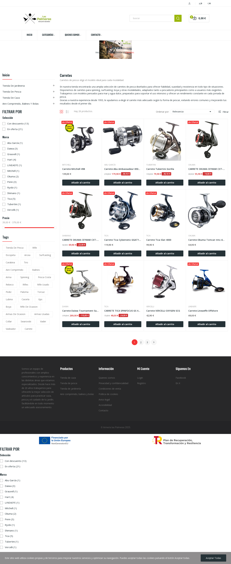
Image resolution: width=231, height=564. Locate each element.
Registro (141, 383)
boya (8, 306)
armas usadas (41, 314)
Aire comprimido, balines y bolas (20, 103)
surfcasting (45, 255)
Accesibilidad (105, 405)
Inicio (6, 75)
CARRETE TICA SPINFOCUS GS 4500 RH (122, 310)
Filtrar (225, 111)
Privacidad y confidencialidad (113, 383)
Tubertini (14, 204)
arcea (27, 255)
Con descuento (18, 123)
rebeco (10, 284)
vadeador (11, 328)
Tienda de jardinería (70, 388)
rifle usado (43, 284)
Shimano (13, 193)
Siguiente (153, 342)
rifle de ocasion (29, 306)
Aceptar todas (213, 558)
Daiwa (12, 148)
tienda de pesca (14, 247)
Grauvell (13, 154)
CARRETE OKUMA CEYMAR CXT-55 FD (206, 168)
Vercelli (13, 209)
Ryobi (12, 187)
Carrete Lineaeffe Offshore (203, 310)
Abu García (15, 142)
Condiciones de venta (110, 388)
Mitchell (13, 170)
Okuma (13, 176)
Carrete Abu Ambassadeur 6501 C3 (122, 168)
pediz (8, 291)
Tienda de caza (11, 97)
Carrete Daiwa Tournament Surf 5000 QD (80, 310)
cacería (25, 299)
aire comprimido (14, 269)
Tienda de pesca (11, 91)
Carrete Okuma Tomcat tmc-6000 (206, 239)
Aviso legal (104, 399)
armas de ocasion (15, 314)
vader (43, 321)
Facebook (181, 377)
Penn (12, 181)
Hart (11, 159)
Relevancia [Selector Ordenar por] (192, 112)
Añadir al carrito (80, 182)
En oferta (15, 129)
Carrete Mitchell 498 (73, 168)
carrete (28, 328)
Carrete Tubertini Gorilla (160, 168)
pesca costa (44, 277)
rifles (25, 284)
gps (40, 299)
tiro (26, 262)
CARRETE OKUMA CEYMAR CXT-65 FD (80, 239)
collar (9, 321)
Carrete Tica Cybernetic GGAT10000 (122, 239)
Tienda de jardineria (13, 85)
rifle (34, 247)
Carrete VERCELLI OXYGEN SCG (163, 310)
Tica (11, 198)
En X (178, 383)
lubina (9, 299)
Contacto (103, 410)
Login (140, 377)
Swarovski (26, 321)
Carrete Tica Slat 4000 (158, 239)
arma (8, 277)
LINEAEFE (14, 165)
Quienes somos (107, 377)
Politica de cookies (108, 394)
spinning (24, 277)
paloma (24, 291)
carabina (10, 262)
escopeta (10, 255)
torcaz (41, 291)
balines (36, 269)
